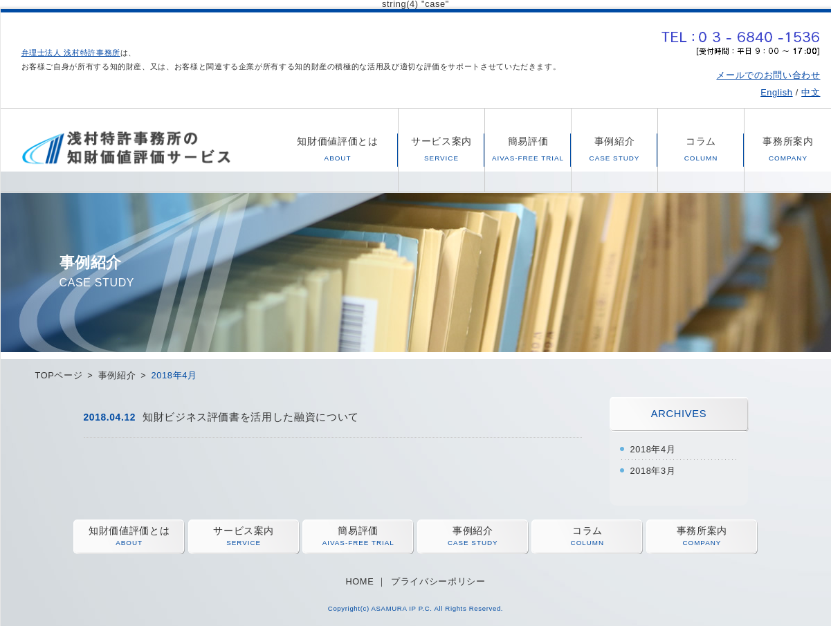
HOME (359, 581)
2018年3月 (653, 471)
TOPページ (59, 375)
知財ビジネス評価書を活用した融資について (251, 417)
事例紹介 (117, 375)
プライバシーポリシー (438, 581)
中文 (810, 92)
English (776, 92)
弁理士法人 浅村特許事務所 (70, 52)
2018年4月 (653, 449)
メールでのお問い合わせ (768, 75)
